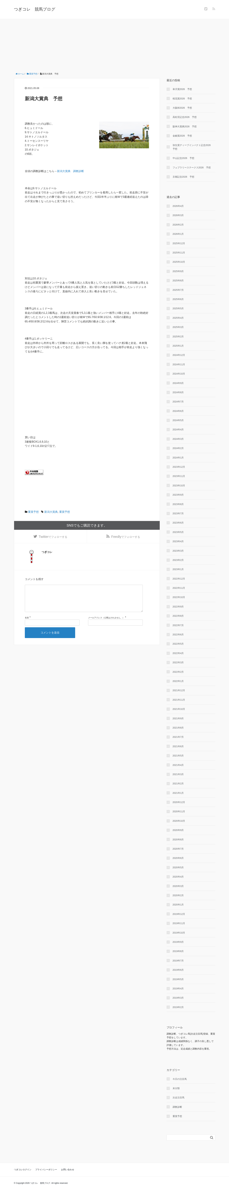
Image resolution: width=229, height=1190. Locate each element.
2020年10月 (179, 821)
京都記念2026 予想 (183, 176)
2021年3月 (178, 774)
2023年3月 (178, 550)
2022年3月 (178, 662)
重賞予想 (33, 511)
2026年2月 (178, 224)
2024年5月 (178, 420)
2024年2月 (178, 448)
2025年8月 (178, 280)
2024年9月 (178, 383)
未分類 (176, 1088)
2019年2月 (178, 1007)
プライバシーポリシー (46, 1169)
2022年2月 (178, 672)
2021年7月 (178, 737)
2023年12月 (179, 467)
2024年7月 (178, 401)
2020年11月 (179, 811)
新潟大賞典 (51, 511)
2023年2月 (178, 560)
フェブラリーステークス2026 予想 (192, 167)
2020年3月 (178, 886)
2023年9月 (178, 494)
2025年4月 (178, 318)
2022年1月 (178, 681)
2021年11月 (179, 699)
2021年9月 (178, 718)
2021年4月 (178, 765)
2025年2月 (178, 336)
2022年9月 (178, 606)
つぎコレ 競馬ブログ (34, 9)
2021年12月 (179, 690)
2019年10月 (179, 932)
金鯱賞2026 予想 (182, 135)
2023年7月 (178, 513)
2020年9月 (178, 830)
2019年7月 (178, 960)
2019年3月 (178, 997)
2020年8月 (178, 839)
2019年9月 (178, 942)
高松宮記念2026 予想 (185, 117)
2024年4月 (178, 429)
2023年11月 (179, 476)
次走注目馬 (178, 1097)
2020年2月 (178, 895)
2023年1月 (178, 569)
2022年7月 (178, 625)
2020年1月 (178, 904)
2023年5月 (178, 532)
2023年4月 (178, 541)
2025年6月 (178, 299)
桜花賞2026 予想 (182, 98)
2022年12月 (179, 578)
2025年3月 (178, 327)
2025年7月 (178, 290)
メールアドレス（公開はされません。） (106, 624)
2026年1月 (178, 234)
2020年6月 (178, 858)
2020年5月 (178, 867)
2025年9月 (178, 271)
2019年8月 (178, 951)
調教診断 (177, 1107)
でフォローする (53, 537)
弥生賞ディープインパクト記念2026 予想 (193, 147)
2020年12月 (179, 802)
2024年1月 (178, 457)
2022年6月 (178, 634)
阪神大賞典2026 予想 (185, 126)
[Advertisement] (114, 44)
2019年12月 (179, 914)
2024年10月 (179, 373)
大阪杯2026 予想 (182, 107)
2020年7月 (178, 848)
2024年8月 (178, 392)
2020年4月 (178, 876)
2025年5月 (178, 308)
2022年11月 (179, 588)
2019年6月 (178, 970)
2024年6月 (178, 411)
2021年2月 (178, 783)
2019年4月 (178, 988)
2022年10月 (179, 597)
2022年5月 (178, 643)
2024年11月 (179, 364)
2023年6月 (178, 522)
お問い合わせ (67, 1169)
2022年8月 (178, 616)
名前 (27, 624)
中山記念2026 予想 (183, 158)
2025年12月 (179, 243)
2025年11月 (179, 252)
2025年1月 (178, 345)
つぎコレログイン (22, 1169)
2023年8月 (178, 504)
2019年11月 (179, 923)
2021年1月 (178, 793)
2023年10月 (179, 485)
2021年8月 (178, 727)
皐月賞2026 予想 (182, 89)
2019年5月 (178, 979)
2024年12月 (179, 355)
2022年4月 (178, 653)
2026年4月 (178, 206)
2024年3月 (178, 439)
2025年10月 (179, 262)
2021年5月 (178, 755)
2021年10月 (179, 709)
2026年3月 (178, 215)
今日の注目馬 (180, 1079)
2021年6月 (178, 746)
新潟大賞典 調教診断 (70, 171)
